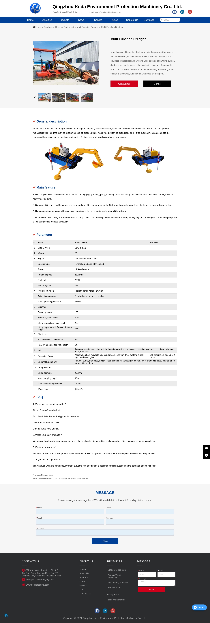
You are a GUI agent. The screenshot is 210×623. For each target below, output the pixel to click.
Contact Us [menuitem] (132, 20)
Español (55, 12)
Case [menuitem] (115, 20)
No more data (47, 475)
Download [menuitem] (149, 20)
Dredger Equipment (64, 27)
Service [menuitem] (98, 20)
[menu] (90, 20)
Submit (104, 541)
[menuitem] (64, 20)
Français (78, 12)
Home (38, 27)
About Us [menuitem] (47, 20)
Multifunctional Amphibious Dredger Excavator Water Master (63, 478)
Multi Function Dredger (87, 27)
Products (48, 27)
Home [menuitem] (30, 20)
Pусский (63, 12)
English (71, 12)
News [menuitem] (81, 20)
